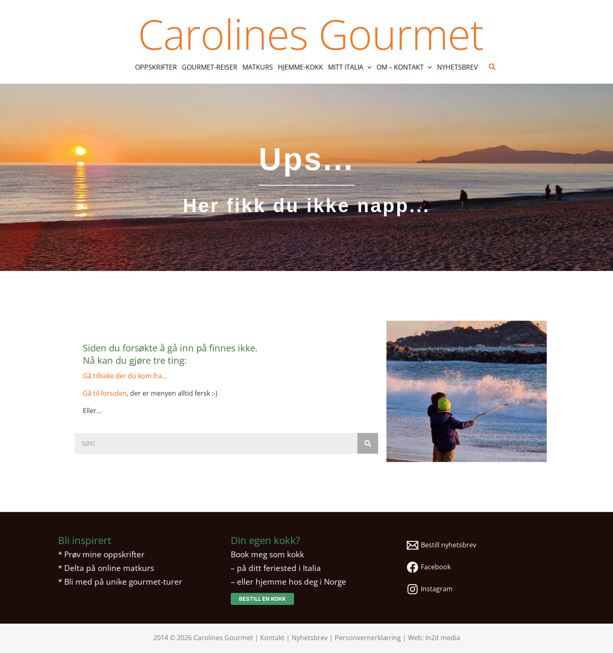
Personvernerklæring (368, 637)
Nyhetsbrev (310, 637)
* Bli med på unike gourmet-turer (120, 581)
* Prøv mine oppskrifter (101, 554)
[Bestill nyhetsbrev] (479, 545)
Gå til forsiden (105, 393)
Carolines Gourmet (310, 33)
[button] (367, 67)
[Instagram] (479, 589)
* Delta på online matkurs (106, 568)
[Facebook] (479, 567)
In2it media (442, 637)
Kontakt (272, 637)
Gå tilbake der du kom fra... (125, 375)
